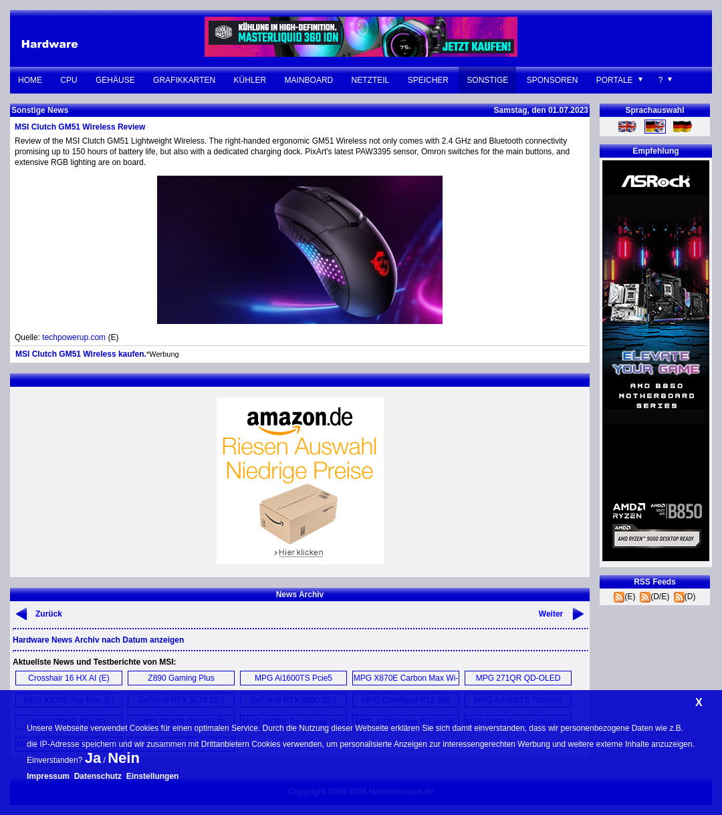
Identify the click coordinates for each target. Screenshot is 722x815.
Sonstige (487, 80)
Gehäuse (115, 80)
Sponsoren (552, 80)
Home (30, 80)
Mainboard (309, 80)
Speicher (428, 80)
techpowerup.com (74, 337)
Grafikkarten (184, 80)
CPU (68, 80)
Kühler (250, 80)
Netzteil (371, 80)
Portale (614, 80)
